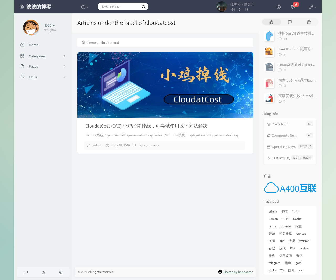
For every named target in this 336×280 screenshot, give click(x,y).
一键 (285, 219)
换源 (272, 241)
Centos (301, 233)
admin (97, 145)
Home (88, 42)
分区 (299, 255)
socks (272, 270)
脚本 (285, 211)
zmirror (304, 241)
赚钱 (272, 233)
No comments (149, 145)
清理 (291, 241)
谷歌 (272, 248)
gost (298, 263)
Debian (273, 219)
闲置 (298, 226)
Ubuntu (285, 226)
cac (301, 270)
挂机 (272, 255)
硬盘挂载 (285, 233)
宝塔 (295, 211)
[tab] (271, 21)
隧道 (288, 263)
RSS (292, 248)
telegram (274, 263)
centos (304, 248)
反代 (282, 248)
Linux (272, 226)
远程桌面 (285, 255)
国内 (291, 270)
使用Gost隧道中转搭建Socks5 (302, 33)
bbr (281, 241)
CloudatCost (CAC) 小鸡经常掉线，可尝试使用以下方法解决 (146, 126)
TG (282, 270)
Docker (297, 219)
